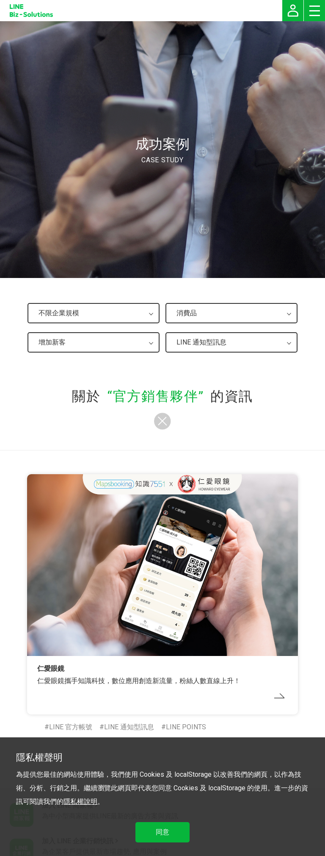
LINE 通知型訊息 (129, 727)
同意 (162, 832)
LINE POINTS (186, 727)
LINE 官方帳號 (70, 727)
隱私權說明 (80, 802)
